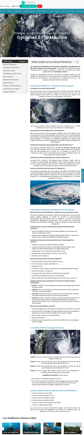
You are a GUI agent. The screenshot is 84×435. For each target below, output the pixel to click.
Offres (39, 6)
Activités (9, 11)
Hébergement (18, 11)
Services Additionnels (42, 11)
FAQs (64, 11)
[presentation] (2, 429)
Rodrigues (57, 11)
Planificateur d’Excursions (28, 6)
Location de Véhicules (29, 11)
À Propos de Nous (71, 11)
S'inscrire (16, 6)
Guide (51, 11)
